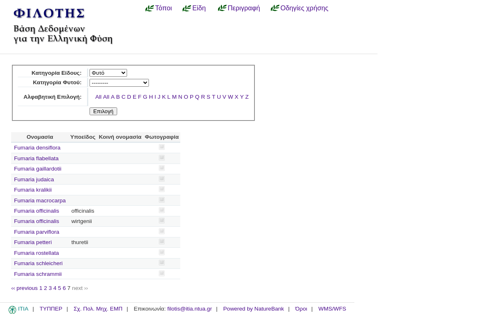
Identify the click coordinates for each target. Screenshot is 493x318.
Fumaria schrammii (38, 274)
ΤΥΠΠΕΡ (51, 309)
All (98, 97)
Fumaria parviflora (36, 232)
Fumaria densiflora (37, 148)
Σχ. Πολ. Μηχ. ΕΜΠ (97, 309)
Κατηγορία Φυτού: (57, 82)
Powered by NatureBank (253, 309)
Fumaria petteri (33, 242)
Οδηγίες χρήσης (304, 8)
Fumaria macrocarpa (40, 200)
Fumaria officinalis (36, 211)
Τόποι (163, 8)
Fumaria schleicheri (38, 263)
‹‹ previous (24, 288)
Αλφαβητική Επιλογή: (53, 97)
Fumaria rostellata (36, 253)
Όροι (301, 309)
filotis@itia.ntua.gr (189, 309)
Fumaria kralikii (33, 190)
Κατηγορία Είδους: (56, 73)
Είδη (199, 8)
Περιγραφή (244, 8)
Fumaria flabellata (36, 158)
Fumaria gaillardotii (37, 169)
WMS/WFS (332, 309)
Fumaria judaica (34, 179)
